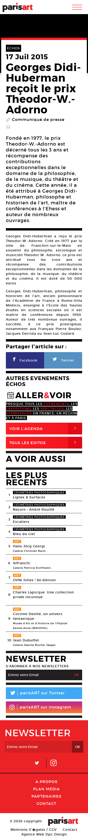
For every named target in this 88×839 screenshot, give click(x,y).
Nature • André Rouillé (33, 509)
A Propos (46, 781)
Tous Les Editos (45, 443)
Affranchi (21, 563)
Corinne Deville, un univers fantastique (37, 616)
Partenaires (46, 796)
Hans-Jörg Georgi (29, 546)
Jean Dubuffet (26, 640)
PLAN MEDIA (46, 789)
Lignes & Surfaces (29, 497)
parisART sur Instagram (40, 707)
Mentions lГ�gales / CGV (34, 829)
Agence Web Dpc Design (44, 834)
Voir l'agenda (45, 428)
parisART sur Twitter (35, 694)
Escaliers (21, 522)
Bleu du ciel (24, 534)
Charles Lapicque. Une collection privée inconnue (43, 594)
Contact (46, 803)
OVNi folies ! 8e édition (34, 580)
